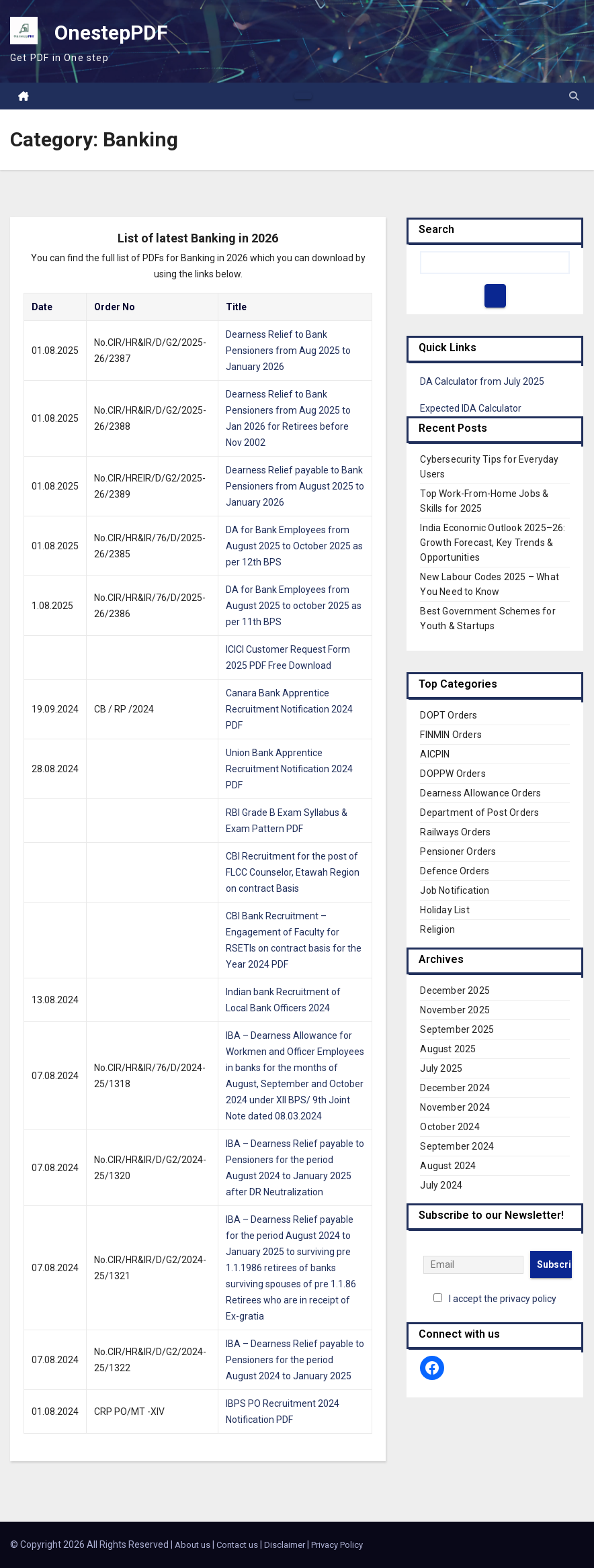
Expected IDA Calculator (470, 408)
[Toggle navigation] (303, 96)
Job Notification (454, 890)
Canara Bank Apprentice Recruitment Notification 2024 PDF (289, 709)
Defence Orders (454, 871)
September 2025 (457, 1029)
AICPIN (435, 754)
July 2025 (441, 1068)
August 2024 (448, 1165)
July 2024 (441, 1185)
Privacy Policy (337, 1545)
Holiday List (444, 910)
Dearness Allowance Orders (480, 793)
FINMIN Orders (451, 734)
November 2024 (455, 1107)
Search (436, 229)
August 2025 (448, 1049)
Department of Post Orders (479, 812)
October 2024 (449, 1126)
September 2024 (457, 1146)
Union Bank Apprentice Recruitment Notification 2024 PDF (289, 768)
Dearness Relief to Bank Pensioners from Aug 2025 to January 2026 (288, 350)
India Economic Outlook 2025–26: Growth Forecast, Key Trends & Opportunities (492, 542)
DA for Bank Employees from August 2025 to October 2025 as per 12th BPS (294, 545)
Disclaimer (284, 1545)
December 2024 (455, 1087)
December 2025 (455, 990)
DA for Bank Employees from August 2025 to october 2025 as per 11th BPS (294, 605)
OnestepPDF (111, 32)
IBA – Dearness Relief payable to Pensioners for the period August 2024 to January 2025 (295, 1359)
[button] (574, 96)
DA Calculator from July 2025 (482, 381)
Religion (437, 929)
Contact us (237, 1545)
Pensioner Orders (458, 851)
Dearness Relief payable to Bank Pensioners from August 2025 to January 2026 (295, 486)
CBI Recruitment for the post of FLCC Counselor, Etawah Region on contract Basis (292, 872)
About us (192, 1545)
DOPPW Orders (452, 773)
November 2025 (455, 1010)
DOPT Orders (448, 715)
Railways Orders (455, 832)
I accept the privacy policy (502, 1298)
